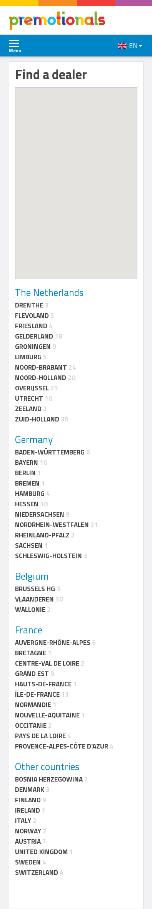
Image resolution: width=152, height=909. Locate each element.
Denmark (29, 790)
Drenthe (29, 305)
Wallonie (30, 610)
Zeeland (28, 409)
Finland (28, 800)
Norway (28, 831)
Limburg (28, 357)
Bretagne (30, 653)
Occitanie (31, 726)
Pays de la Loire (40, 736)
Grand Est (32, 674)
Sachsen (29, 545)
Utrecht (29, 398)
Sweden (28, 862)
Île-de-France (37, 694)
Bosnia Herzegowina (49, 779)
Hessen (26, 504)
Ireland (27, 810)
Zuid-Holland (37, 419)
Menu (15, 50)
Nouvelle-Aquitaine (47, 715)
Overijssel (32, 388)
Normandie (33, 705)
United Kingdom (41, 852)
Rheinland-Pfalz (42, 535)
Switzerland (36, 873)
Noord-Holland (40, 378)
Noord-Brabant (41, 367)
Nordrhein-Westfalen (52, 525)
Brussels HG (35, 589)
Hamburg (30, 494)
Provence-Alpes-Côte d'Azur (61, 746)
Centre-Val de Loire (47, 663)
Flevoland (32, 316)
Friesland (31, 326)
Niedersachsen (39, 514)
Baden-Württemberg (50, 452)
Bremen (27, 483)
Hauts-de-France (43, 684)
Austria (28, 841)
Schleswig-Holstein (48, 556)
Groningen (33, 347)
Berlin (25, 473)
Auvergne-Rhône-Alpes (52, 643)
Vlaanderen (34, 599)
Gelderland (34, 336)
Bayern (26, 463)
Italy (23, 821)
